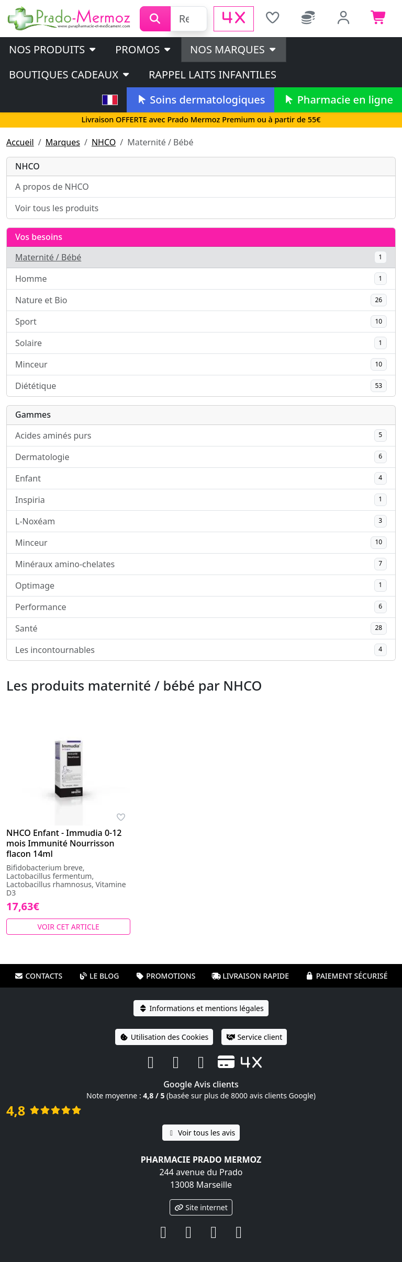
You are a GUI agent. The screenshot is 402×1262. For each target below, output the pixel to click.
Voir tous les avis (201, 1133)
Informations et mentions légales (200, 1008)
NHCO (104, 142)
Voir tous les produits (56, 208)
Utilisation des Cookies (164, 1037)
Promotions (165, 976)
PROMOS (143, 49)
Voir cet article (68, 927)
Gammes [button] (33, 414)
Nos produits (53, 49)
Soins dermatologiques (200, 100)
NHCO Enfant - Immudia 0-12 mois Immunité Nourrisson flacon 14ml (64, 843)
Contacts (38, 976)
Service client (254, 1037)
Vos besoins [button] (38, 237)
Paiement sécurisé (346, 976)
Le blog (99, 976)
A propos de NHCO (52, 186)
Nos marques (233, 49)
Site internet (201, 1207)
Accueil (20, 142)
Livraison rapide (250, 976)
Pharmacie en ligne (338, 100)
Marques (63, 142)
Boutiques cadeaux (70, 74)
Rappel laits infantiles (212, 74)
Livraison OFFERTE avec (200, 119)
